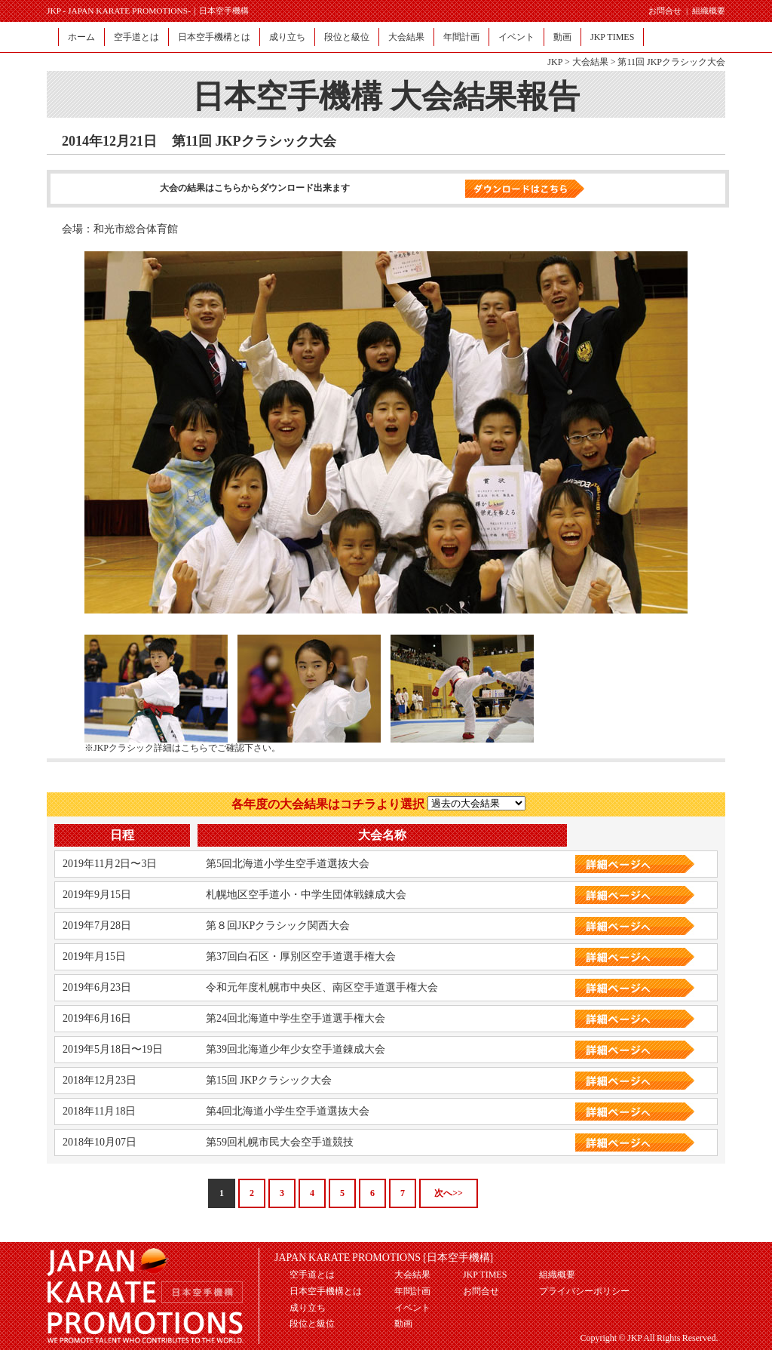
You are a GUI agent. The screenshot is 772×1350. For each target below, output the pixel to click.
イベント (516, 37)
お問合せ (665, 10)
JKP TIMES (612, 37)
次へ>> (448, 1193)
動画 (562, 37)
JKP (554, 62)
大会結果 (406, 37)
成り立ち (287, 37)
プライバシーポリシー (584, 1291)
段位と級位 (346, 37)
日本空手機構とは (214, 37)
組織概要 (708, 10)
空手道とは (136, 37)
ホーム (81, 37)
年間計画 (461, 37)
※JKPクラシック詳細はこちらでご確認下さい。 (182, 748)
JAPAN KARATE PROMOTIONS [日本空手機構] (383, 1257)
